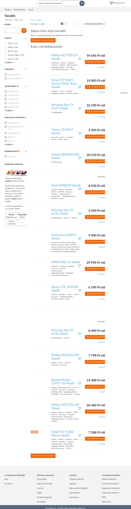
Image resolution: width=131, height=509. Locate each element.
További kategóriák (44, 497)
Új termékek (42, 479)
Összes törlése (36, 20)
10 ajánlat (101, 92)
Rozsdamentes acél (15, 127)
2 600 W (11, 103)
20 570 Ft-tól (96, 155)
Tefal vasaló (8, 20)
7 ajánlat (101, 166)
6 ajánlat (101, 117)
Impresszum (74, 497)
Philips (10, 47)
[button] (118, 3)
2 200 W (11, 95)
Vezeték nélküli (14, 79)
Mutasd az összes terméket (43, 40)
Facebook (8, 484)
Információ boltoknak (110, 484)
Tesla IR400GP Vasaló (66, 185)
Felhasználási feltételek (78, 488)
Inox (10, 141)
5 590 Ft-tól (96, 210)
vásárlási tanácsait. (17, 181)
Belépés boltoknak (109, 479)
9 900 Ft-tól (96, 235)
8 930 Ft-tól (96, 186)
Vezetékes (12, 75)
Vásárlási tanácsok (76, 479)
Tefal (10, 43)
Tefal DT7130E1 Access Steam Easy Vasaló (64, 84)
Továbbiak (9, 62)
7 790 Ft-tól (96, 355)
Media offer (106, 502)
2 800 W (11, 99)
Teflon (10, 137)
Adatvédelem (74, 493)
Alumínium (12, 133)
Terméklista (41, 502)
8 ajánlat (101, 247)
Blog (6, 479)
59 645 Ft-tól (96, 55)
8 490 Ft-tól (96, 330)
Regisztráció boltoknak (111, 488)
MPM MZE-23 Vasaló (65, 262)
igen (9, 157)
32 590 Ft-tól (96, 105)
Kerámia (11, 123)
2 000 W (11, 107)
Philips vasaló (19, 20)
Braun (10, 51)
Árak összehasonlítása (97, 62)
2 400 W (11, 91)
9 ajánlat (101, 299)
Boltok (39, 493)
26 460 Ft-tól (96, 405)
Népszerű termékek (44, 484)
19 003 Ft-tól (96, 80)
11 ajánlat (101, 142)
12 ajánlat (101, 67)
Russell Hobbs (13, 55)
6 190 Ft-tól (96, 287)
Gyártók (40, 488)
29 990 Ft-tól (96, 262)
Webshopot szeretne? (110, 493)
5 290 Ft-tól (96, 130)
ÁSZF (104, 497)
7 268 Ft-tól (96, 432)
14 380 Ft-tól (96, 380)
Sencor (11, 59)
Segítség (72, 484)
